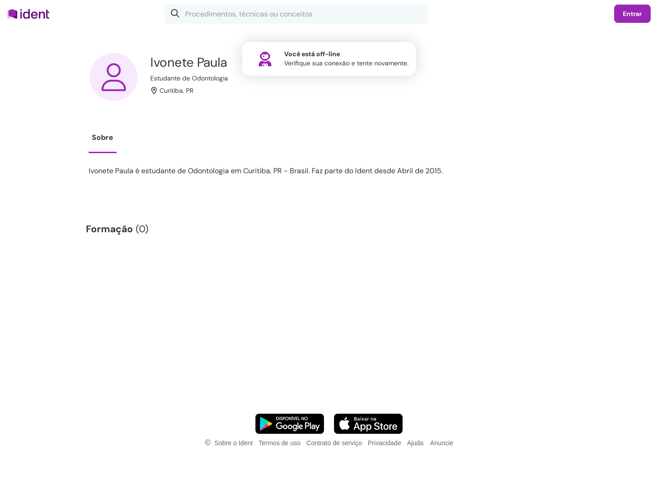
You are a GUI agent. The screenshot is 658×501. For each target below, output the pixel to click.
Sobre (102, 137)
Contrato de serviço (334, 443)
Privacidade (384, 443)
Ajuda (415, 443)
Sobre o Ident (233, 443)
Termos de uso (280, 443)
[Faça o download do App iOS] (368, 423)
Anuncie (441, 443)
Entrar (632, 14)
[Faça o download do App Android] (290, 423)
